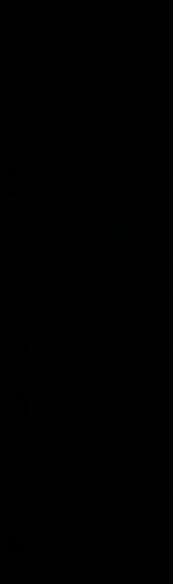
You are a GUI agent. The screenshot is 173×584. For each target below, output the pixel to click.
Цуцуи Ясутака (40, 509)
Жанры (12, 3)
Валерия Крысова (153, 368)
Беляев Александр (42, 370)
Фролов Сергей (59, 551)
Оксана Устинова (153, 201)
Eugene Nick (151, 412)
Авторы (21, 3)
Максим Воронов (153, 226)
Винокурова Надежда (61, 328)
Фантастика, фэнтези (43, 167)
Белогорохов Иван (42, 412)
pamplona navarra (153, 249)
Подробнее (75, 578)
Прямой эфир (154, 3)
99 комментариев (54, 156)
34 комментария (53, 198)
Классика (112, 123)
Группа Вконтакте (121, 229)
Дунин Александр (65, 103)
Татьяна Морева (153, 434)
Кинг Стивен (39, 149)
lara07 (149, 339)
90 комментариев (54, 109)
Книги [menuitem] (9, 35)
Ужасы (111, 129)
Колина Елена (40, 328)
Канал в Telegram (121, 236)
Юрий (149, 170)
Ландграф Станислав (65, 370)
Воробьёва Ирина (70, 459)
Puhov (149, 451)
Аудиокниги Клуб (13, 580)
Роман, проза (40, 43)
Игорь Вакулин (152, 148)
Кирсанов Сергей (58, 149)
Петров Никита (62, 412)
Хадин (149, 308)
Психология (113, 136)
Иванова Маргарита (62, 243)
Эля (148, 38)
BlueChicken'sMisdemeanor (156, 10)
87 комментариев (54, 515)
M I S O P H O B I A (153, 475)
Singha (149, 86)
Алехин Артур (40, 191)
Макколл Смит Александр (45, 459)
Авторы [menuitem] (22, 35)
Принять (125, 576)
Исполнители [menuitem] (38, 35)
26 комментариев (54, 67)
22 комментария (53, 418)
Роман (110, 117)
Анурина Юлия (152, 509)
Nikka (149, 120)
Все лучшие (111, 219)
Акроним (150, 280)
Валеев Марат (40, 61)
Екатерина (150, 384)
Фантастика (113, 105)
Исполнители (32, 3)
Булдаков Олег (58, 191)
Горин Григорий (41, 551)
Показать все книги (114, 90)
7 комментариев (53, 334)
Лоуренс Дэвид (41, 243)
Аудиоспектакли (41, 345)
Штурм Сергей (40, 103)
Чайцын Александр (63, 286)
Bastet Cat (150, 60)
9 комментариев (53, 250)
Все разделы (111, 148)
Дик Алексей (57, 61)
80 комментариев (54, 292)
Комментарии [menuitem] (56, 35)
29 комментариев (54, 376)
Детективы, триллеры (44, 429)
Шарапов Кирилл (41, 286)
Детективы (113, 111)
